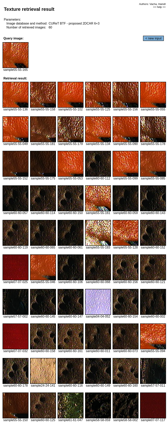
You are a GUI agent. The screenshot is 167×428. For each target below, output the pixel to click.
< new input (153, 38)
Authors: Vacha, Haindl (152, 4)
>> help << (159, 6)
